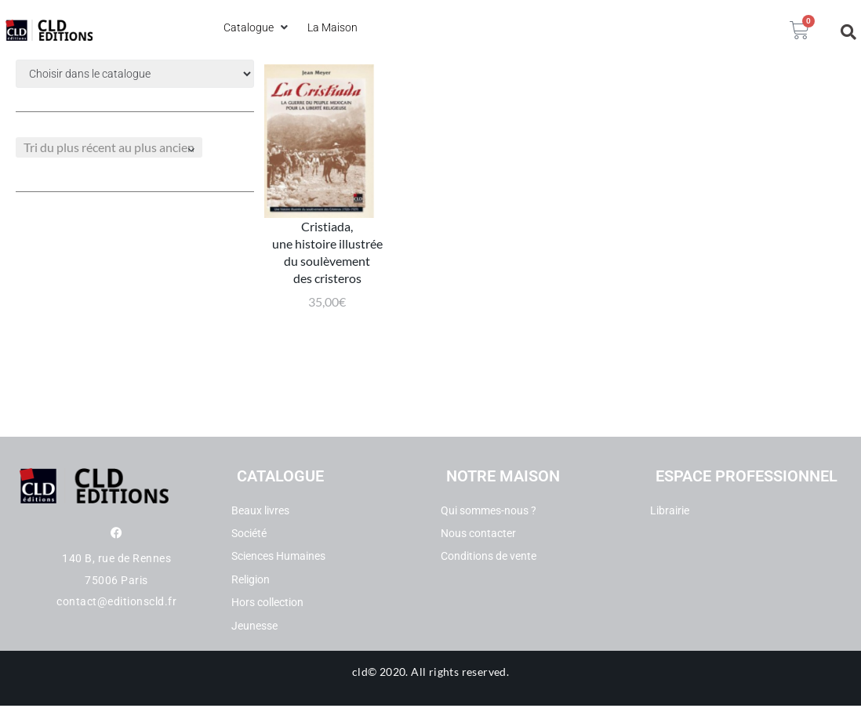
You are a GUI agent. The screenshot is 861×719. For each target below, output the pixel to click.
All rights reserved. (460, 685)
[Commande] (109, 147)
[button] (258, 27)
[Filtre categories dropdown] (135, 74)
